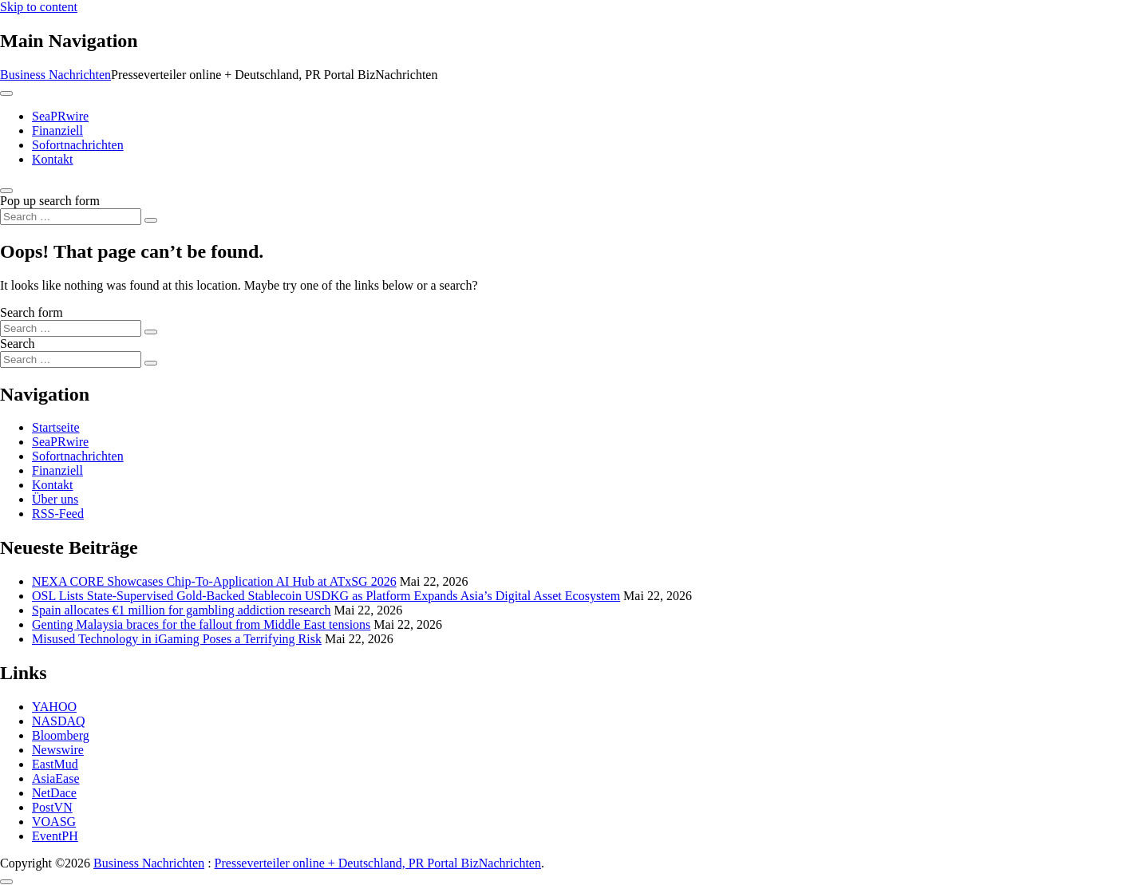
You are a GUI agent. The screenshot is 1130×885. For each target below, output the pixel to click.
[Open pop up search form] (6, 190)
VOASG (54, 821)
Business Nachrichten (55, 74)
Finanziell (57, 130)
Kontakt (52, 159)
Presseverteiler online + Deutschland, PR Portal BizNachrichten (378, 863)
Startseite (56, 427)
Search (17, 343)
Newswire (58, 750)
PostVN (52, 807)
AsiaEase (56, 778)
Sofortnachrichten (78, 145)
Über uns (55, 499)
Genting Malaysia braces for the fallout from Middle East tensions (201, 624)
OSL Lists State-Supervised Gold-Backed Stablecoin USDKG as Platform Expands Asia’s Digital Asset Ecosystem (326, 596)
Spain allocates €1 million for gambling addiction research (181, 610)
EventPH (55, 836)
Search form (31, 312)
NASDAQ (58, 721)
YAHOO (54, 706)
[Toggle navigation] (6, 93)
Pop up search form (50, 200)
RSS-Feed (58, 513)
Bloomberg (60, 735)
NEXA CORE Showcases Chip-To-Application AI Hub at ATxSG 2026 (214, 581)
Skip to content (38, 7)
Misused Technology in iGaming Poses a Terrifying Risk (177, 639)
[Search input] (70, 216)
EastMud (55, 764)
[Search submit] (150, 220)
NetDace (54, 793)
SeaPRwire (60, 116)
